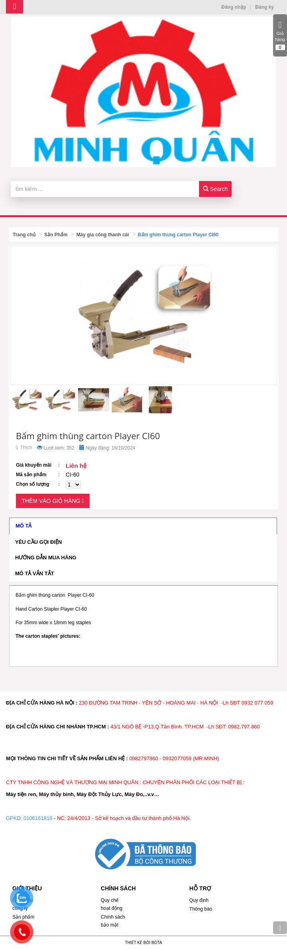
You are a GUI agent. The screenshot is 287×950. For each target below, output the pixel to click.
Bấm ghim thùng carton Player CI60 (178, 235)
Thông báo (200, 909)
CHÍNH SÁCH (118, 888)
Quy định (199, 900)
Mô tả (24, 526)
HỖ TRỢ (200, 888)
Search (215, 189)
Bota (157, 942)
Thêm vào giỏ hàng (52, 501)
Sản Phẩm (56, 235)
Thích (24, 447)
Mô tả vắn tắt (34, 573)
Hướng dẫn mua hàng (45, 558)
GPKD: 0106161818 (29, 818)
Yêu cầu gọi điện (38, 542)
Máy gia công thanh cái (102, 235)
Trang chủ (24, 235)
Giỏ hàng (280, 35)
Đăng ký (264, 7)
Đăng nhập (233, 7)
